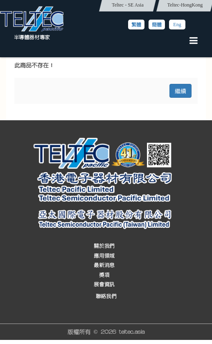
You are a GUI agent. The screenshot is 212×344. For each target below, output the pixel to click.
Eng (177, 24)
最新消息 (104, 265)
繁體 (136, 24)
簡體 (157, 24)
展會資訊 (104, 284)
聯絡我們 (106, 296)
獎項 (104, 275)
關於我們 (104, 246)
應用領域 (104, 256)
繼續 (180, 90)
